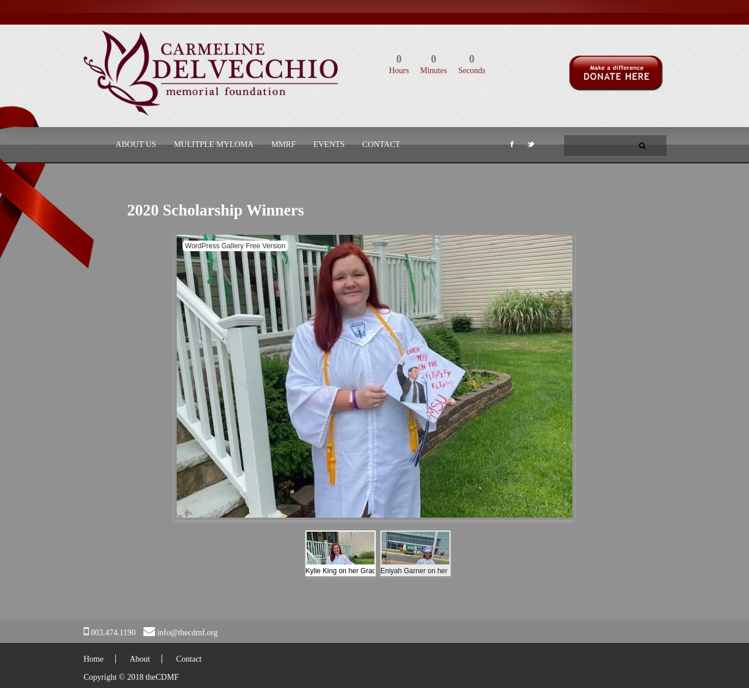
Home (94, 659)
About (139, 659)
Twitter (530, 146)
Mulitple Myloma (214, 144)
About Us (136, 144)
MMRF (283, 144)
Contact (381, 144)
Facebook (511, 146)
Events (329, 144)
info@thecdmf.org (187, 632)
